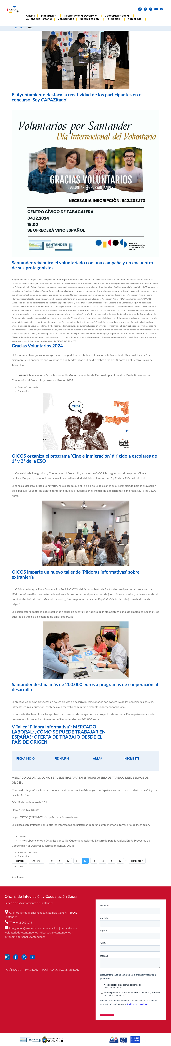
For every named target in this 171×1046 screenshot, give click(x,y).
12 (86, 861)
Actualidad (135, 19)
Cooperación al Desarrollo (81, 16)
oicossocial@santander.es (55, 932)
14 (104, 860)
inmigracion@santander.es (25, 928)
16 (121, 860)
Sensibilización (90, 19)
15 (112, 860)
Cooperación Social (118, 16)
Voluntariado (66, 19)
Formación (114, 19)
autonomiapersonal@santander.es (25, 936)
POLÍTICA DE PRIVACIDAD (22, 969)
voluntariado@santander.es (21, 932)
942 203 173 (24, 922)
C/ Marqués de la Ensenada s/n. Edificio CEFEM (38, 912)
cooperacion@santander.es (59, 928)
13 (95, 860)
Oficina (30, 15)
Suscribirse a (18, 877)
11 (78, 860)
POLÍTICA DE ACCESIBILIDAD (60, 969)
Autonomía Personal (39, 19)
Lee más (22, 374)
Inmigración (49, 16)
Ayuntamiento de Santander (36, 903)
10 (69, 860)
